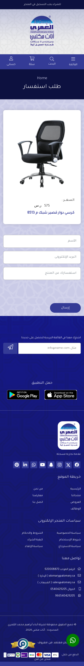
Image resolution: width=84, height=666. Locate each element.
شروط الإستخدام (70, 539)
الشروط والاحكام (32, 533)
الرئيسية (75, 489)
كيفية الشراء (35, 539)
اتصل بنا (38, 502)
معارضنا (38, 495)
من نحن (38, 489)
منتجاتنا (76, 495)
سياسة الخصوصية (69, 533)
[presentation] (48, 291)
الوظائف (76, 508)
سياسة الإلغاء (34, 546)
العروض (75, 502)
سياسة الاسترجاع (70, 546)
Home (42, 78)
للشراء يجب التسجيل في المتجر (42, 4)
